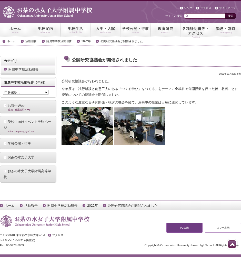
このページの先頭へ (232, 244)
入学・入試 (105, 30)
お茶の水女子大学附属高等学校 (27, 174)
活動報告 (31, 41)
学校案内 (45, 30)
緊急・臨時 (225, 30)
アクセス (205, 7)
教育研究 (165, 30)
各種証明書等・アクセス (195, 32)
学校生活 (75, 30)
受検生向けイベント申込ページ (28, 126)
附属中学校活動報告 (59, 41)
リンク (188, 7)
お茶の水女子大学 (21, 157)
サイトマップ (227, 7)
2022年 (86, 41)
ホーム (15, 30)
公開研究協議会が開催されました (122, 41)
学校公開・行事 (135, 30)
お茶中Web (28, 107)
